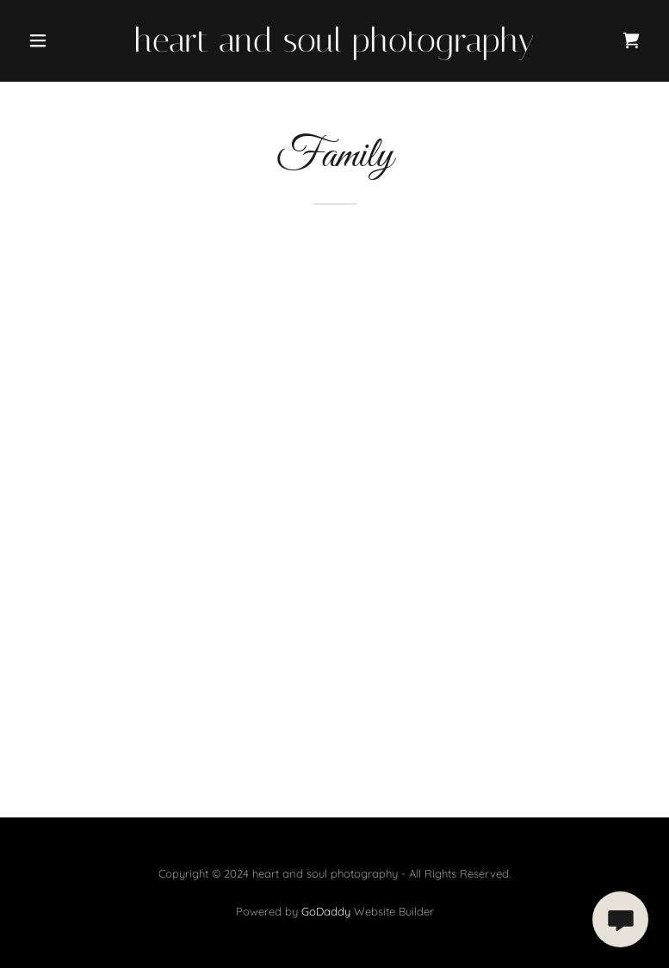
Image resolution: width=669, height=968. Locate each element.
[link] (334, 47)
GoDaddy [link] (325, 911)
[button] (68, 40)
